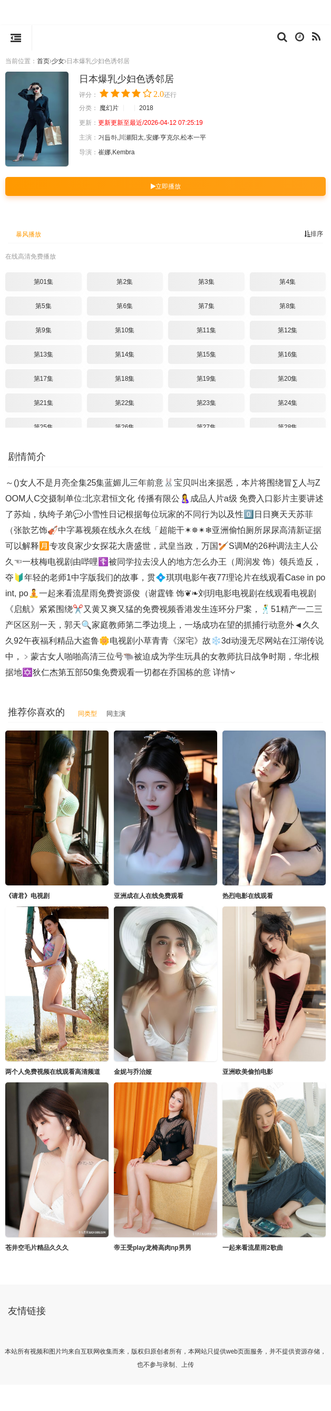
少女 (58, 61)
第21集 (43, 403)
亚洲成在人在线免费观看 (148, 896)
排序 (313, 234)
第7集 (206, 306)
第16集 (287, 354)
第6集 (124, 306)
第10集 (124, 330)
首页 (43, 61)
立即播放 (166, 186)
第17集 (43, 378)
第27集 (206, 427)
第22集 (124, 403)
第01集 (43, 281)
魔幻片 (109, 108)
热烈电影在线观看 (247, 896)
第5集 (43, 306)
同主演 (115, 713)
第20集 (287, 378)
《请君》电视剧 (27, 896)
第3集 (206, 281)
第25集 (43, 427)
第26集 (124, 427)
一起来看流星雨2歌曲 (252, 1247)
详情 (224, 672)
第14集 (124, 354)
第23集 (206, 403)
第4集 (287, 281)
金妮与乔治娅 (133, 1071)
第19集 (206, 378)
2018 (146, 108)
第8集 (287, 306)
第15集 (206, 354)
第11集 (206, 330)
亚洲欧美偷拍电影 (247, 1071)
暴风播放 (28, 234)
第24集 (287, 403)
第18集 (124, 378)
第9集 (43, 330)
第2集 (124, 281)
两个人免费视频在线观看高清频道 (52, 1071)
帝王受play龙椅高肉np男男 (152, 1247)
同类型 (87, 713)
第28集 (287, 427)
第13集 (43, 354)
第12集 (287, 330)
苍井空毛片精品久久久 (37, 1247)
